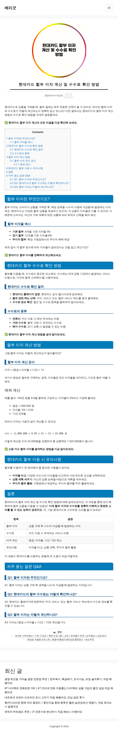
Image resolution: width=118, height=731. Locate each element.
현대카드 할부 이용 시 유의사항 (24, 168)
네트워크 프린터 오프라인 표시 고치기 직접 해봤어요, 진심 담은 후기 (45, 697)
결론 (9, 172)
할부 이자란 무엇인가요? (20, 138)
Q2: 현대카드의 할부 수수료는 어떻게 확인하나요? (39, 183)
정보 (59, 631)
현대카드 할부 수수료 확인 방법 (24, 145)
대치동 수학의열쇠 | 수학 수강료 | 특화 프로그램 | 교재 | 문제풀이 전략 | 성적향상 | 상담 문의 (60, 635)
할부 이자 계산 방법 (18, 157)
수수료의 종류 (20, 153)
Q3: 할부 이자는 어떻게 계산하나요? (32, 187)
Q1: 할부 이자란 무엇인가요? (28, 179)
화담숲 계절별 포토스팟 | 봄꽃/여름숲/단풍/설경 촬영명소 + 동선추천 (60, 639)
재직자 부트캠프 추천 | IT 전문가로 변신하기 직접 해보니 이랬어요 (43, 711)
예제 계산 (22, 164)
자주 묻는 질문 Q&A (18, 175)
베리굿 (10, 7)
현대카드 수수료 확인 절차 (26, 149)
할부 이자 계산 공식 (23, 160)
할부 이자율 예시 (21, 142)
